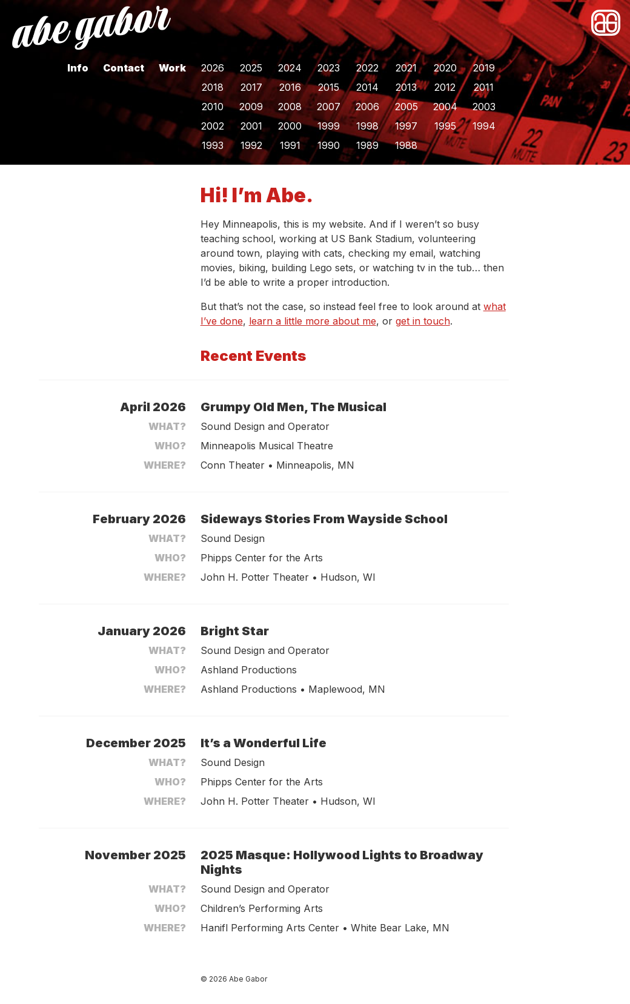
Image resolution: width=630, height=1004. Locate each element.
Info (77, 68)
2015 (328, 87)
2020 (445, 68)
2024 (290, 68)
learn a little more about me (312, 321)
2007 (328, 107)
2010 (213, 107)
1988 (406, 145)
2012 (445, 87)
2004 (445, 107)
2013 (406, 87)
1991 (290, 145)
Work (172, 68)
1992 (251, 145)
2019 (484, 68)
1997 (406, 126)
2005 (406, 107)
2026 (212, 68)
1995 (445, 126)
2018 (213, 87)
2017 (251, 87)
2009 (251, 107)
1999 (328, 126)
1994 (484, 126)
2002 (212, 126)
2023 (328, 68)
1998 (367, 126)
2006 (367, 107)
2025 (251, 68)
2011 (484, 87)
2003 (484, 107)
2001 (251, 126)
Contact (123, 68)
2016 (290, 87)
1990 (328, 145)
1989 (367, 145)
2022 (367, 68)
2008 (290, 107)
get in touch (423, 321)
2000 (290, 126)
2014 (367, 87)
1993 (213, 145)
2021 (406, 68)
